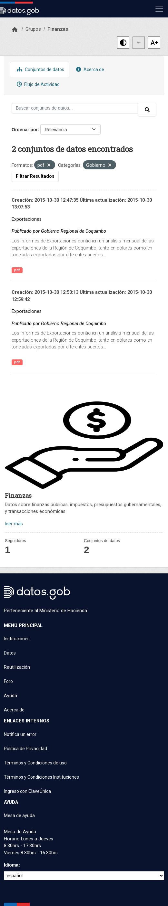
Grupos (33, 29)
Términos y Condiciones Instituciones (41, 777)
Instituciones (17, 638)
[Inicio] (14, 30)
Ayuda (10, 695)
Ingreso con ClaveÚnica (27, 791)
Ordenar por (25, 129)
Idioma (11, 865)
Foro (8, 681)
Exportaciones (27, 219)
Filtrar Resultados (35, 176)
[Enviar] (147, 109)
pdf (17, 270)
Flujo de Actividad (37, 84)
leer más (14, 524)
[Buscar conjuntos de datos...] (75, 108)
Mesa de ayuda (19, 815)
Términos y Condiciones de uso (35, 762)
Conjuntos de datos (39, 69)
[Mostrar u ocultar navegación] (159, 8)
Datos (10, 653)
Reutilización (17, 667)
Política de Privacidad (25, 748)
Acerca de (89, 69)
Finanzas (57, 29)
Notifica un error (20, 734)
